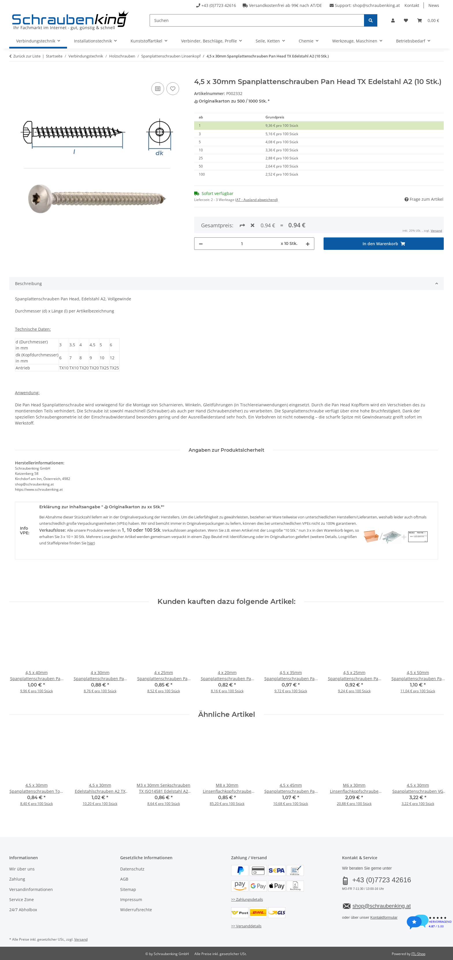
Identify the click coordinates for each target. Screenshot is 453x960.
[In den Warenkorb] (13, 74)
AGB (124, 879)
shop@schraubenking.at (376, 5)
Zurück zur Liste (26, 56)
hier (90, 543)
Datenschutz (132, 869)
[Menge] (242, 223)
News (433, 5)
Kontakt (411, 5)
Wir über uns (22, 869)
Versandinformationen (31, 889)
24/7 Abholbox (23, 909)
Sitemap (128, 889)
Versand (81, 939)
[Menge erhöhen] (307, 223)
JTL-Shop (418, 953)
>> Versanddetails (246, 926)
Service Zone (21, 899)
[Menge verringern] (200, 223)
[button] (393, 20)
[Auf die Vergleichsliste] (157, 88)
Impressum (131, 899)
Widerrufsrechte (136, 909)
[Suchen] (257, 20)
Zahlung (17, 879)
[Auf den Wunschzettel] (172, 88)
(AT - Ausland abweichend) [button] (256, 199)
